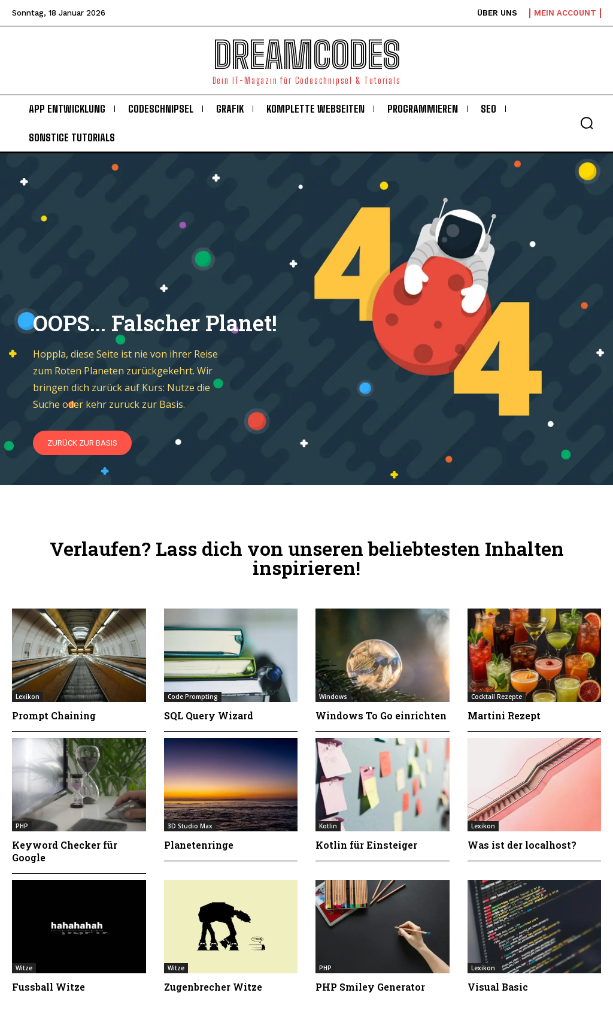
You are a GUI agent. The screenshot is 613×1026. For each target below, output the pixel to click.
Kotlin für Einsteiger (366, 845)
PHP (22, 826)
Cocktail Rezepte (496, 696)
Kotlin (328, 826)
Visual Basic (498, 986)
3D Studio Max (190, 826)
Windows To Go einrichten (381, 715)
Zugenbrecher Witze (213, 986)
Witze (24, 968)
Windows (333, 696)
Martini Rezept (504, 715)
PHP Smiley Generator (370, 986)
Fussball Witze (48, 986)
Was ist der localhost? (522, 845)
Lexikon (28, 696)
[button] (586, 122)
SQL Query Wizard (208, 715)
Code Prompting (193, 696)
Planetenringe (198, 845)
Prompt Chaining (54, 715)
